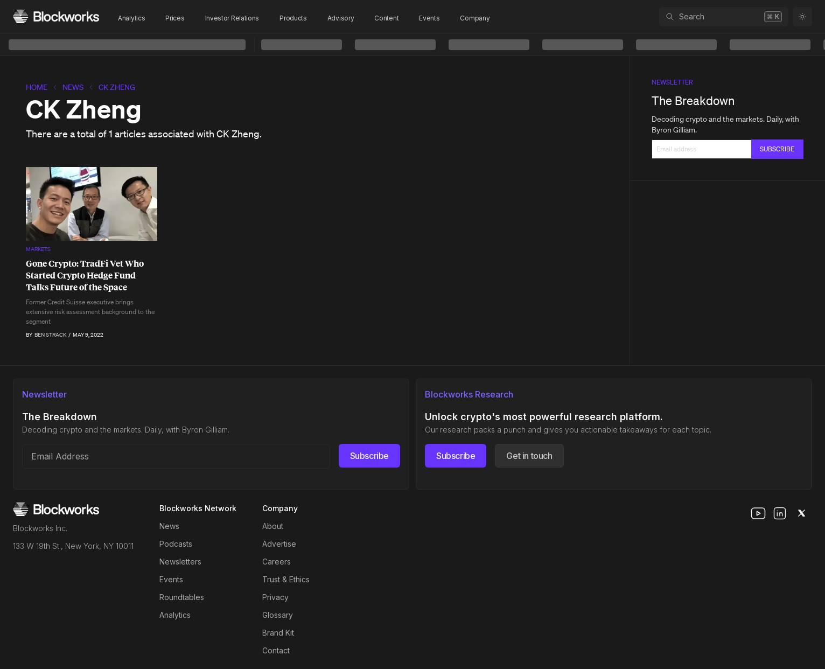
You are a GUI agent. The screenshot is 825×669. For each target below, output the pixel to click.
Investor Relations (232, 18)
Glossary (277, 614)
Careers (276, 561)
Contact (276, 650)
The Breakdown (693, 100)
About (272, 526)
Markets (38, 249)
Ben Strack (50, 335)
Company (475, 18)
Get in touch (529, 455)
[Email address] (176, 456)
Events (429, 18)
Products (293, 18)
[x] (801, 513)
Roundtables (181, 597)
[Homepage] (56, 16)
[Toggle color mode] (802, 16)
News (72, 87)
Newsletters (180, 561)
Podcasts (175, 543)
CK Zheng (117, 87)
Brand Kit (278, 632)
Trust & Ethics (286, 579)
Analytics (131, 18)
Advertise (279, 543)
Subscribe (369, 455)
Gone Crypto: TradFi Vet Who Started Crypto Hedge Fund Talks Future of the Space (85, 275)
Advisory (340, 18)
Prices (174, 18)
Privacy (275, 597)
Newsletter (672, 82)
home (36, 87)
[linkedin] (780, 513)
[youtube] (758, 513)
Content (386, 18)
